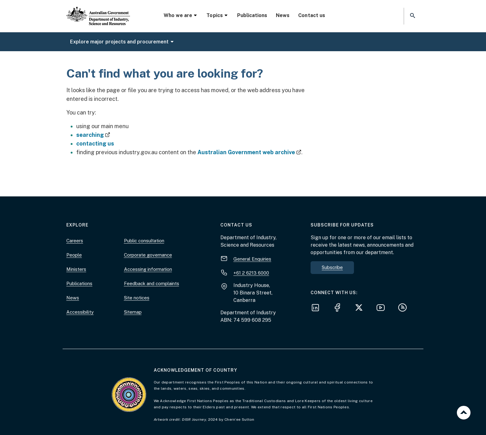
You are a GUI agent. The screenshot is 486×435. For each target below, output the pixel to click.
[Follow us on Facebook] (339, 309)
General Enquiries (252, 259)
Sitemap (133, 312)
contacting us (95, 143)
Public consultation (144, 240)
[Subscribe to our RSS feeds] (404, 309)
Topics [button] (217, 15)
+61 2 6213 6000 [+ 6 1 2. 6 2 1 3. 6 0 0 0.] (251, 273)
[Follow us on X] (361, 309)
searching (93, 135)
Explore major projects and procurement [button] (122, 42)
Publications (252, 15)
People (74, 255)
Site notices (136, 297)
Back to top (463, 412)
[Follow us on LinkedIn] (317, 309)
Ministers (76, 269)
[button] (412, 16)
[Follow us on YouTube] (382, 309)
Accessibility (80, 312)
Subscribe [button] (332, 267)
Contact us (311, 15)
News (282, 15)
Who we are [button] (181, 15)
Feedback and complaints (151, 283)
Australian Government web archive (249, 152)
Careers (74, 240)
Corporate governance (148, 255)
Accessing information (148, 269)
